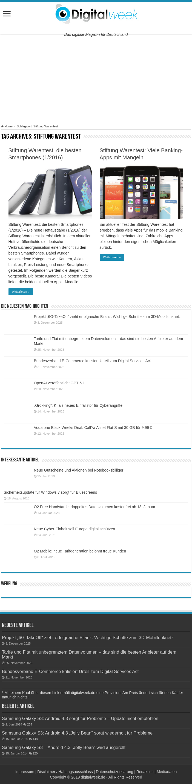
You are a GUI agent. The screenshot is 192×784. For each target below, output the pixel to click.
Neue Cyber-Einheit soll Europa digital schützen (74, 529)
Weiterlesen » (21, 292)
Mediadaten (167, 772)
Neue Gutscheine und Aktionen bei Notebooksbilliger (79, 470)
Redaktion (145, 772)
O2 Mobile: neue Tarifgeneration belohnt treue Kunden (80, 551)
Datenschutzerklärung (114, 772)
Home (7, 126)
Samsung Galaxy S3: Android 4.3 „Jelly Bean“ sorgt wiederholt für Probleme (77, 732)
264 (29, 724)
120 (35, 753)
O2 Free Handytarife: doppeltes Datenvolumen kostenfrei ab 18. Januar (95, 507)
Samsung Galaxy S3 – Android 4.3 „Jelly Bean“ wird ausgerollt (63, 747)
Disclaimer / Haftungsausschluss (65, 772)
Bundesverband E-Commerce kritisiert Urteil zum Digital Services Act (92, 361)
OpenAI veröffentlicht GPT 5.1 (59, 383)
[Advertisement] (96, 79)
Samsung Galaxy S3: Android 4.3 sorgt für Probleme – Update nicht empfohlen (80, 718)
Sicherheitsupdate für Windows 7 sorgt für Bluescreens (50, 492)
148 (35, 739)
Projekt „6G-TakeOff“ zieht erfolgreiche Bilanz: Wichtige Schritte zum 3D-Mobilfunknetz (107, 316)
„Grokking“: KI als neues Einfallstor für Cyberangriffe (78, 405)
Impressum (24, 772)
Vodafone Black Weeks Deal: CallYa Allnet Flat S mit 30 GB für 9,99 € (93, 427)
